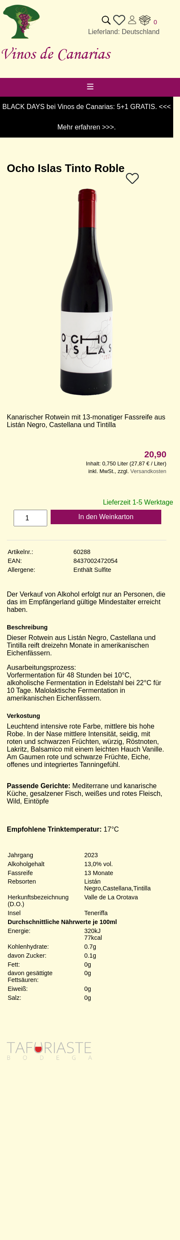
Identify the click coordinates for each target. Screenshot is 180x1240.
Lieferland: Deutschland (124, 31)
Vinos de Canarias (55, 53)
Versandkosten (148, 471)
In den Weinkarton (106, 516)
